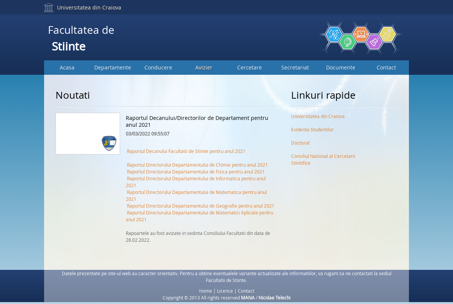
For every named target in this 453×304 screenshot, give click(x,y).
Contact (386, 67)
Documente (340, 67)
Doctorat (300, 143)
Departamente (112, 67)
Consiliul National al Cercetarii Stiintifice (323, 157)
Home (205, 291)
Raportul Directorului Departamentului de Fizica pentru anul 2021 (196, 172)
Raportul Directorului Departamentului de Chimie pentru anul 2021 (197, 165)
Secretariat (295, 67)
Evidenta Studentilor (312, 129)
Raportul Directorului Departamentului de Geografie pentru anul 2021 (200, 206)
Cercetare (249, 67)
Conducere (158, 67)
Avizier (203, 67)
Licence (225, 291)
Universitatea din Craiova (89, 7)
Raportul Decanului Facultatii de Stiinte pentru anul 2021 (186, 151)
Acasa (67, 67)
